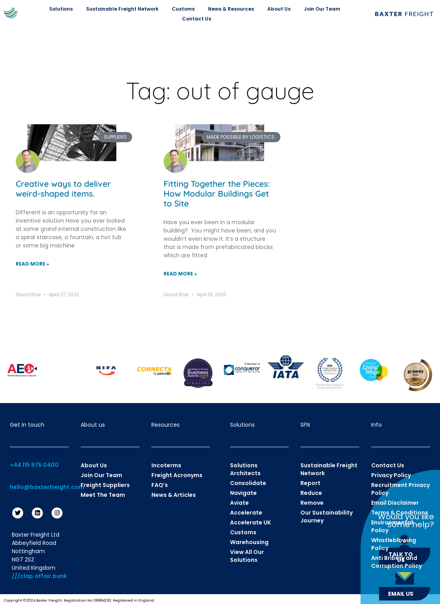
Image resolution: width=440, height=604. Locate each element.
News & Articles (173, 495)
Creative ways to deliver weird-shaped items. (63, 188)
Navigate (243, 493)
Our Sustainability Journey (326, 516)
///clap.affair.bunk (39, 576)
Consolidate (248, 483)
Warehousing (249, 542)
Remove (312, 503)
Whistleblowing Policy (393, 544)
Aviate (239, 503)
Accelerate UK (250, 522)
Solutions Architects (245, 469)
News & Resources (233, 9)
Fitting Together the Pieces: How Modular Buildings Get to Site (217, 193)
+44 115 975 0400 (34, 465)
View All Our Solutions (247, 556)
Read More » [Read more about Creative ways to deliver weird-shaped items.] (32, 263)
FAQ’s (159, 485)
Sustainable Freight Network (124, 9)
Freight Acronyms (177, 475)
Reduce (311, 493)
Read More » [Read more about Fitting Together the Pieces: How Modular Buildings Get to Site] (180, 273)
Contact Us (196, 18)
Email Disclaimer (395, 503)
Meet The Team (103, 495)
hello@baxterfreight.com (47, 487)
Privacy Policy (391, 475)
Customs (185, 9)
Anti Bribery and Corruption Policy (396, 562)
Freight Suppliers (105, 485)
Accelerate (246, 513)
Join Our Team (324, 9)
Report (310, 483)
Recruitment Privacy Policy (400, 489)
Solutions (63, 9)
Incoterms (166, 465)
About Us (281, 9)
